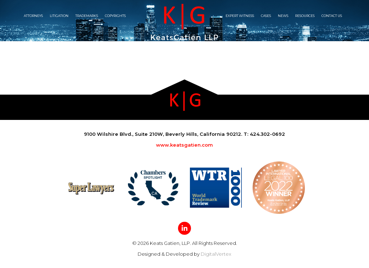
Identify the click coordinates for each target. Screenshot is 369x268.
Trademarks (86, 16)
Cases (266, 16)
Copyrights (115, 16)
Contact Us (331, 16)
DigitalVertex (216, 254)
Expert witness (240, 16)
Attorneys (33, 16)
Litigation (59, 16)
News (283, 16)
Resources (305, 16)
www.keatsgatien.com (184, 145)
